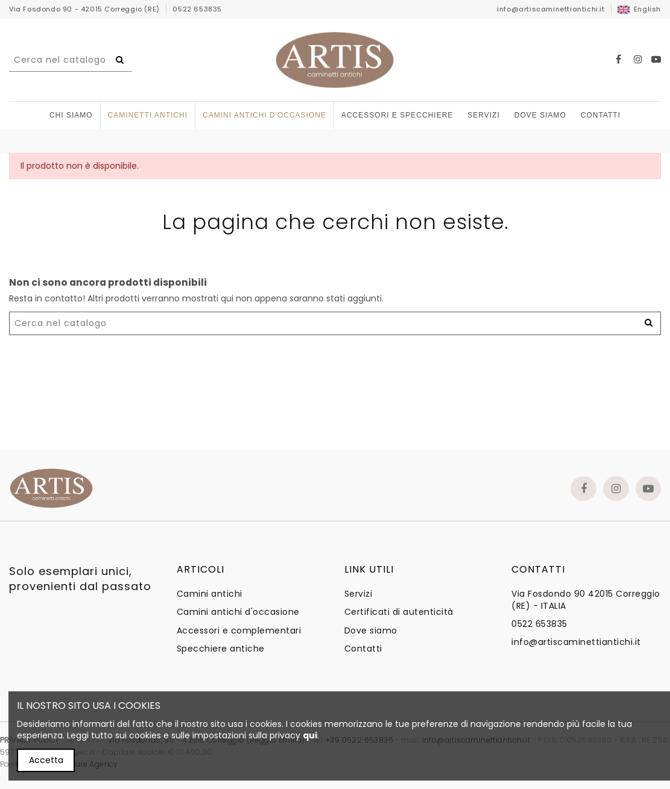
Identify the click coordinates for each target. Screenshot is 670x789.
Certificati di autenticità (399, 612)
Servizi (358, 594)
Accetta (46, 760)
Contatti (363, 649)
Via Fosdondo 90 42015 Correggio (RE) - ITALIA (585, 600)
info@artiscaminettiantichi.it (550, 9)
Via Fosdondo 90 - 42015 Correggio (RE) (85, 9)
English (639, 9)
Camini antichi (209, 594)
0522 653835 (197, 9)
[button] (397, 115)
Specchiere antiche (221, 649)
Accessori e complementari (239, 631)
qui (310, 735)
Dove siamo (370, 631)
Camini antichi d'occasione (238, 612)
